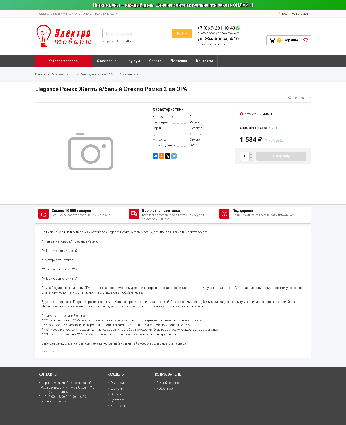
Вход (282, 13)
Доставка (178, 61)
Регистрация (300, 13)
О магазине (106, 61)
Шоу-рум (132, 61)
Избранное (164, 388)
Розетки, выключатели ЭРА (97, 74)
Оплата (155, 61)
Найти (182, 34)
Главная (40, 74)
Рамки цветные (129, 74)
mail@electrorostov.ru (212, 44)
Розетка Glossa (125, 41)
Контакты (204, 61)
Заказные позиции (63, 74)
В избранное (299, 98)
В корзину (281, 156)
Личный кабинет (168, 383)
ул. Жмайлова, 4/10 (218, 38)
